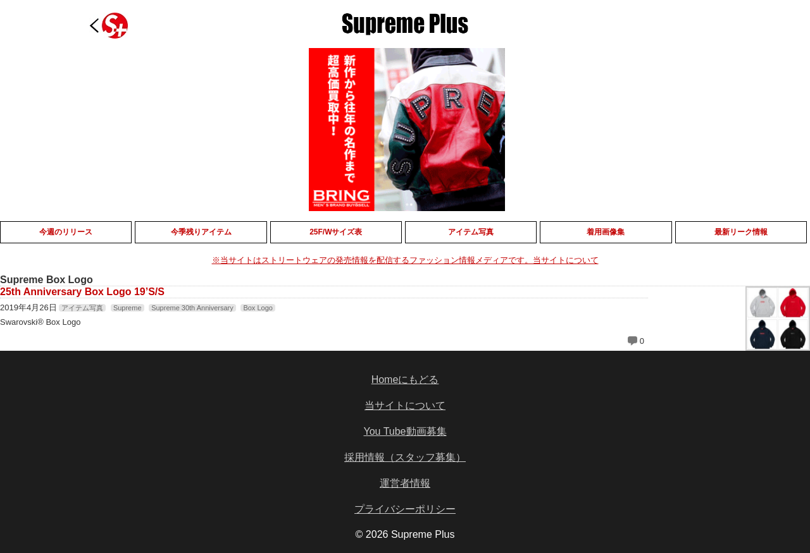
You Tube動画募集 (404, 431)
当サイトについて (405, 405)
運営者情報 (405, 483)
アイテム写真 (82, 308)
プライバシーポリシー (405, 509)
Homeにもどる (405, 379)
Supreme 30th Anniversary (192, 308)
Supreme (127, 308)
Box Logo (257, 308)
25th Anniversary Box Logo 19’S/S (82, 291)
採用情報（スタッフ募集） (405, 457)
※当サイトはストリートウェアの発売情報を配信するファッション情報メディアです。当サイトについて (405, 260)
